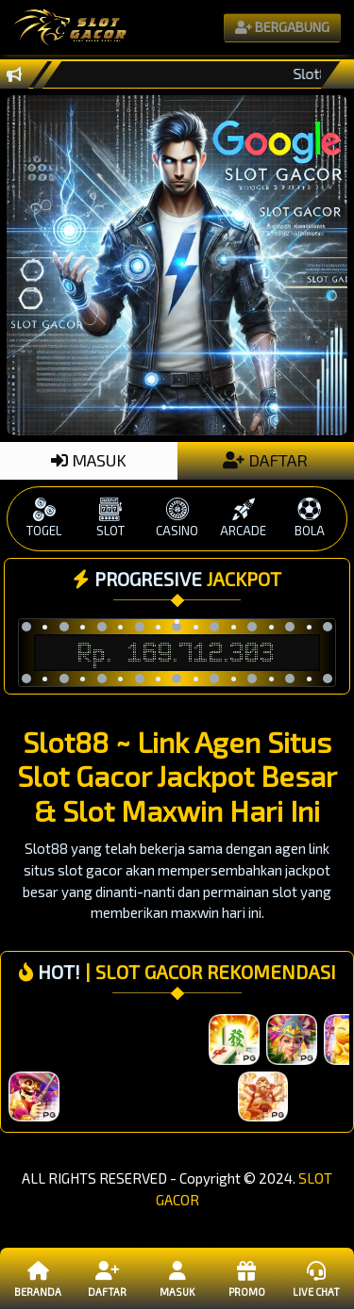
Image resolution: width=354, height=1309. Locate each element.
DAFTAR (265, 460)
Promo (246, 1278)
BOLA (310, 518)
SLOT (110, 518)
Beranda (38, 1278)
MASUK (88, 460)
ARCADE (244, 518)
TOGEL (44, 518)
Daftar (107, 1278)
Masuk (177, 1278)
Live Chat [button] (316, 1278)
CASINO (176, 518)
